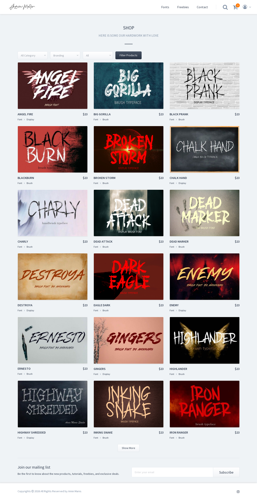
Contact (202, 7)
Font (20, 119)
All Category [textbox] (28, 55)
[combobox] (33, 55)
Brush (106, 119)
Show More (128, 448)
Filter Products (128, 55)
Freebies (183, 7)
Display (30, 119)
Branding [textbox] (58, 55)
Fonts (165, 7)
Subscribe (226, 472)
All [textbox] (87, 55)
